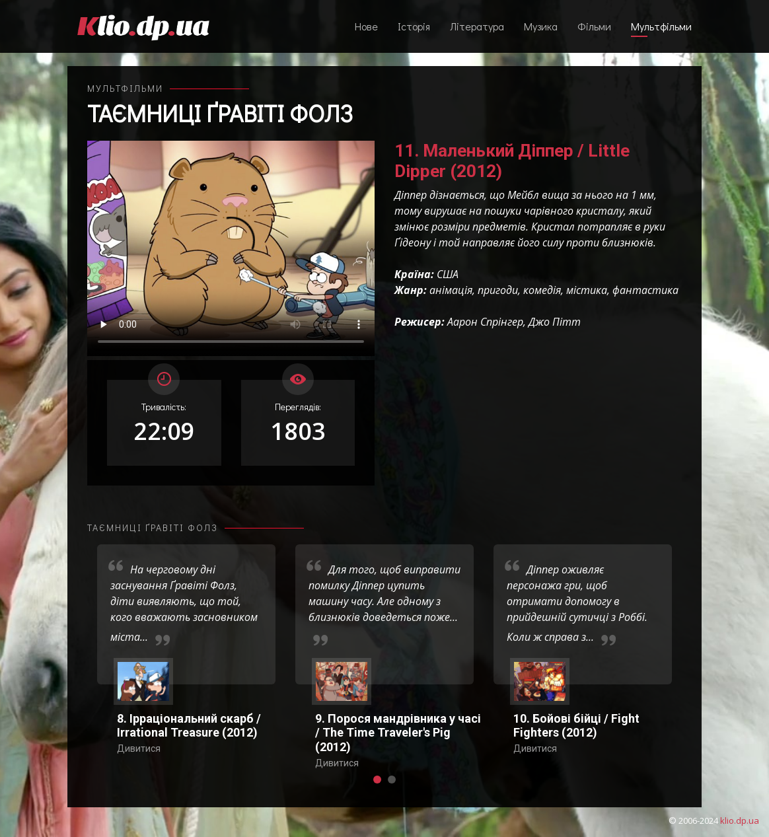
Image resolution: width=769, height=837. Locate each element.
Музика (541, 26)
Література (477, 26)
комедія (542, 290)
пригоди (498, 290)
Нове (366, 26)
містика (586, 290)
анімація (450, 290)
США (447, 274)
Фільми (594, 26)
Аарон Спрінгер (485, 321)
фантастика (645, 290)
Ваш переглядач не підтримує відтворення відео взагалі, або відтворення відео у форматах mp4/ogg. (231, 248)
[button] (377, 779)
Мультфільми (661, 26)
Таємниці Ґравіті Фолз (220, 113)
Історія (414, 26)
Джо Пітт (555, 321)
